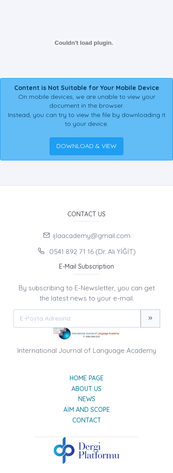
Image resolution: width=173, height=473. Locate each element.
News (86, 399)
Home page (87, 378)
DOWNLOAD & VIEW (86, 146)
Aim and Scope (86, 410)
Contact (86, 420)
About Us (86, 389)
